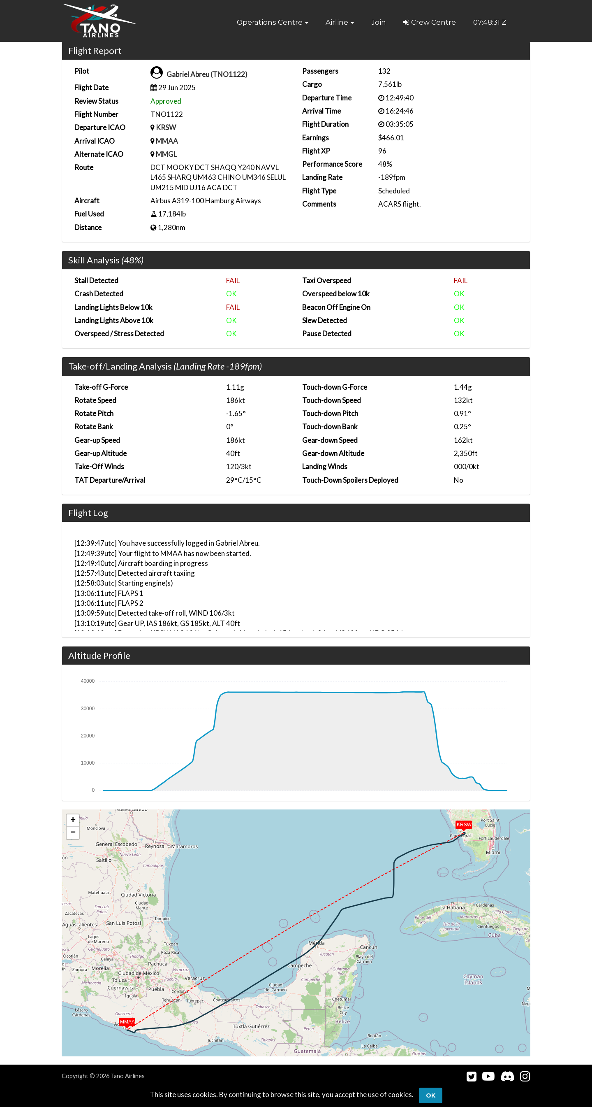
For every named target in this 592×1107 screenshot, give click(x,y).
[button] (272, 22)
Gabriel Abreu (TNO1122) (206, 74)
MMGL (166, 154)
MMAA (167, 141)
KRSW (166, 127)
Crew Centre (429, 22)
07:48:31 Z (489, 22)
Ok (430, 1095)
